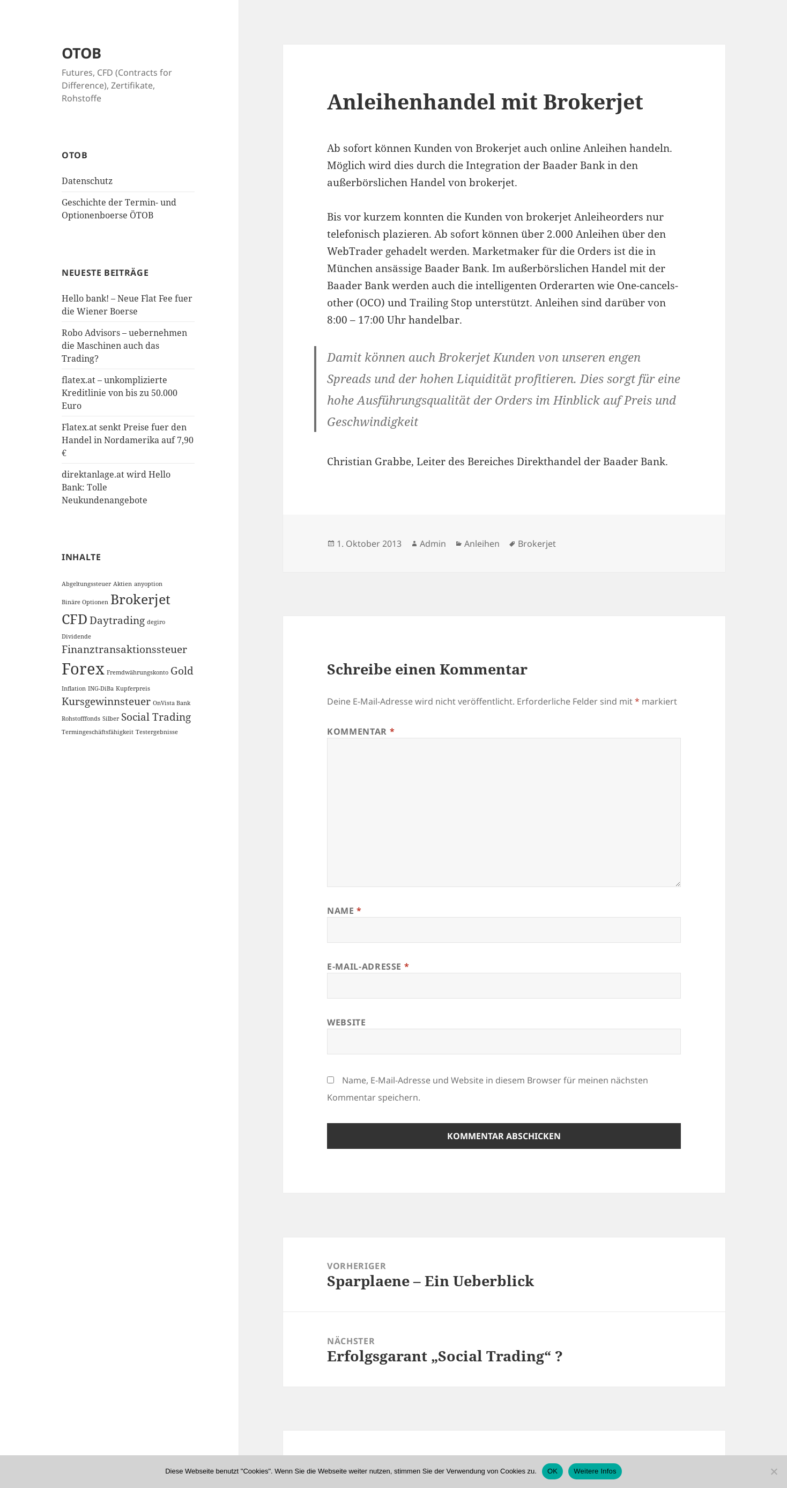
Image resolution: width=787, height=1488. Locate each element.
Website (346, 1022)
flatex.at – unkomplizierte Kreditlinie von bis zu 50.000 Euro (119, 393)
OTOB (81, 53)
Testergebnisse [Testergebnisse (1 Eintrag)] (157, 732)
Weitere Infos (595, 1471)
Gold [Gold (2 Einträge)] (182, 671)
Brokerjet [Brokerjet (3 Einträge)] (140, 599)
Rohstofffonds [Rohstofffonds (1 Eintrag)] (81, 718)
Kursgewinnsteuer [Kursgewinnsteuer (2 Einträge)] (106, 701)
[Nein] (773, 1471)
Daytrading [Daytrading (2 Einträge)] (117, 620)
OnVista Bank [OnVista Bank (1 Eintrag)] (171, 703)
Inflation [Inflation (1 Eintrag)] (74, 688)
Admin (433, 543)
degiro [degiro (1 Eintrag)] (156, 622)
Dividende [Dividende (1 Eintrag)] (76, 636)
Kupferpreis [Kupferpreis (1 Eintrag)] (133, 688)
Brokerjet (537, 543)
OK (552, 1471)
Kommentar (361, 731)
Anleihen (482, 543)
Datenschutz (87, 181)
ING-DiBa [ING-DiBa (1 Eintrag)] (101, 688)
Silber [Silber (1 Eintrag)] (110, 718)
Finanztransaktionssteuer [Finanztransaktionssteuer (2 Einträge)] (124, 649)
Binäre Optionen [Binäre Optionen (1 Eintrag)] (85, 602)
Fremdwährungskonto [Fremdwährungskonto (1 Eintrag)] (137, 672)
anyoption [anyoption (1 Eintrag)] (148, 584)
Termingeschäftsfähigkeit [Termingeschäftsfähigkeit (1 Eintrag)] (97, 732)
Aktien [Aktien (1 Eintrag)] (122, 584)
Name (344, 911)
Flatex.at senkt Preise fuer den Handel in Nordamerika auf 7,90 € (128, 440)
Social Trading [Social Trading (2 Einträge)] (156, 716)
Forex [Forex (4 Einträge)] (83, 668)
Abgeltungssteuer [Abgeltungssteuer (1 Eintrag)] (86, 584)
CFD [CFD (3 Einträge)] (74, 619)
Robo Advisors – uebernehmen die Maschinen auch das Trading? (124, 345)
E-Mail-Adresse (368, 966)
